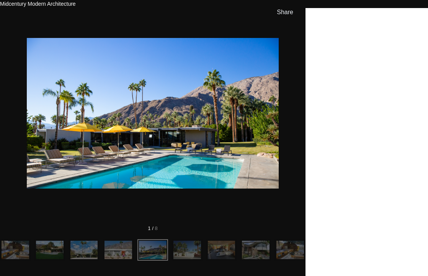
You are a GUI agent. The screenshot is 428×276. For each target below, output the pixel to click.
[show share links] (283, 12)
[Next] (266, 113)
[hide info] (414, 17)
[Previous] (39, 113)
